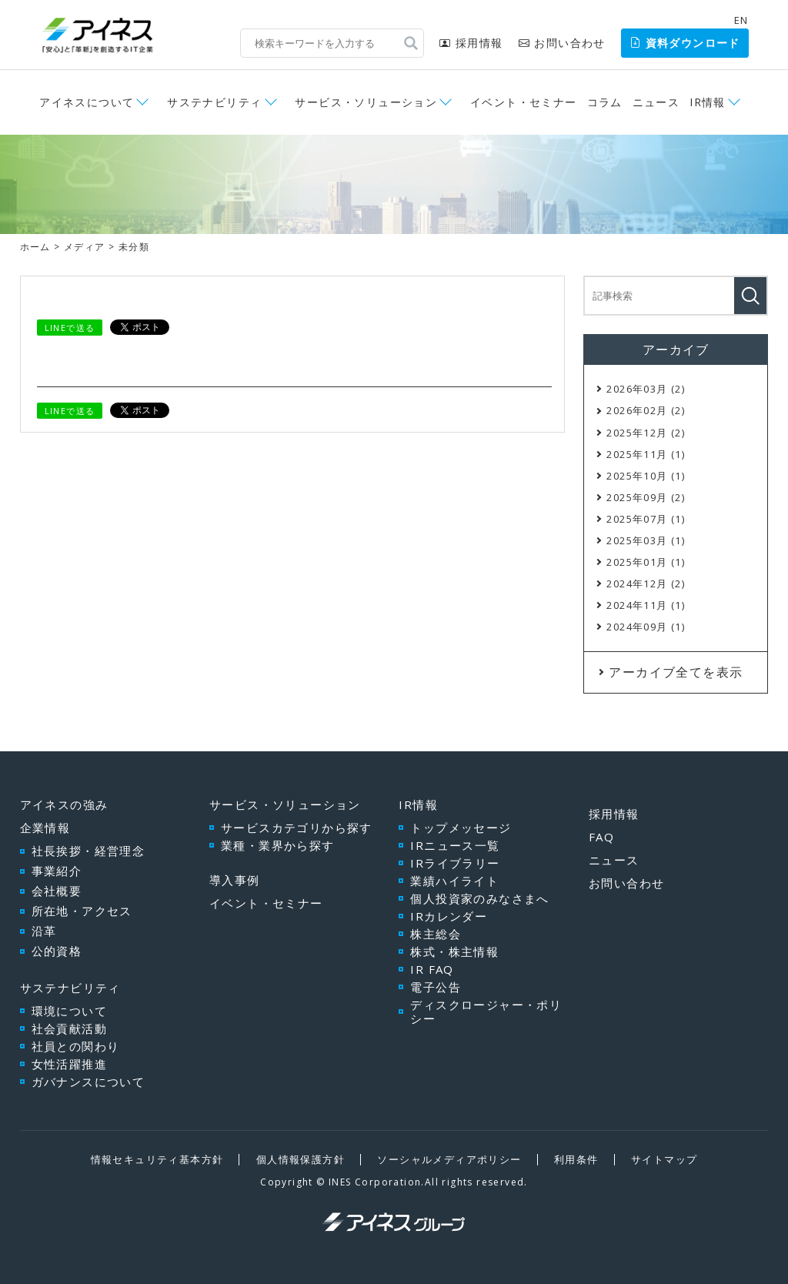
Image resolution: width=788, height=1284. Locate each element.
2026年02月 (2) (645, 410)
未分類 (134, 246)
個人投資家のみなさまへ (479, 898)
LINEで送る (70, 327)
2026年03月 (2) (645, 389)
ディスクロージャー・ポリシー (486, 1011)
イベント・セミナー (523, 102)
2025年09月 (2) (645, 497)
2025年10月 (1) (645, 476)
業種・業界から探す (278, 845)
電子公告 (435, 987)
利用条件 (576, 1159)
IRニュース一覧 (454, 845)
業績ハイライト (454, 880)
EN (741, 20)
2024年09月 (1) (645, 627)
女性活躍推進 (69, 1064)
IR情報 (708, 102)
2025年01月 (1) (645, 562)
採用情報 (471, 42)
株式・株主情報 (454, 951)
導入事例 (234, 880)
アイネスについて (86, 102)
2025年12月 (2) (645, 433)
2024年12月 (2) (645, 583)
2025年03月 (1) (645, 540)
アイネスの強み (64, 804)
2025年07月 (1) (645, 519)
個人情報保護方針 (300, 1159)
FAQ (601, 836)
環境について (69, 1010)
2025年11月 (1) (645, 454)
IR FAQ (431, 969)
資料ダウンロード (684, 42)
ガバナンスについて (88, 1081)
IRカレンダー (448, 916)
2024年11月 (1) (645, 605)
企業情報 (45, 827)
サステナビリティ (214, 102)
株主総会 (435, 933)
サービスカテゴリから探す (296, 827)
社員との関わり (76, 1046)
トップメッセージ (460, 827)
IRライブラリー (454, 863)
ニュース (656, 102)
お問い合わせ (562, 42)
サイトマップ (664, 1159)
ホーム (35, 246)
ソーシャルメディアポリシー (449, 1159)
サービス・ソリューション (366, 102)
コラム (605, 102)
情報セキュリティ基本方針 (157, 1159)
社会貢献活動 (69, 1028)
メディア (84, 246)
